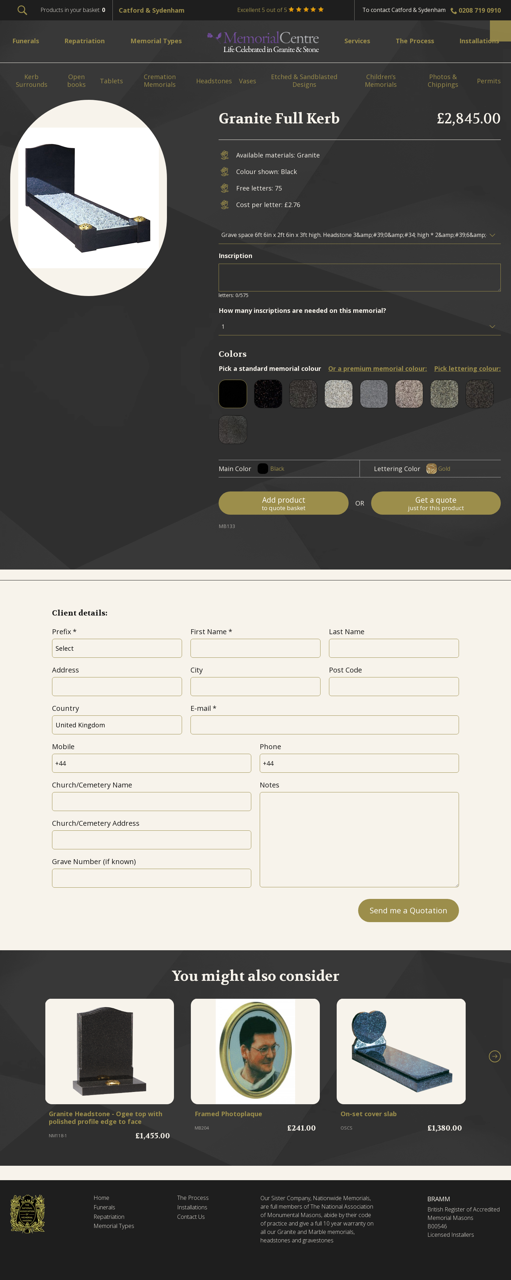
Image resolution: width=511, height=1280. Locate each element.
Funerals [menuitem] (28, 40)
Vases (247, 81)
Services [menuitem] (354, 40)
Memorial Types (116, 1228)
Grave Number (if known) (94, 861)
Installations (194, 1208)
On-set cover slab (373, 1115)
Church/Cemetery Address (96, 823)
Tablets (111, 81)
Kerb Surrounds (31, 80)
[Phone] (359, 763)
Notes (269, 785)
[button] (495, 1063)
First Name (208, 631)
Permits (489, 81)
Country (65, 708)
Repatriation (110, 1218)
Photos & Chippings (443, 80)
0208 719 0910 (480, 10)
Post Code (345, 670)
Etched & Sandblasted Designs (304, 80)
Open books (76, 80)
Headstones (214, 81)
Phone (270, 746)
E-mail (200, 708)
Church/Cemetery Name (92, 785)
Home (102, 1198)
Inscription (235, 255)
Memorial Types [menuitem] (160, 40)
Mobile (63, 746)
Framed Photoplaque (234, 1115)
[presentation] (105, 908)
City (196, 670)
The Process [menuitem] (410, 40)
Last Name (346, 631)
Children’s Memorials (381, 80)
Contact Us (193, 1218)
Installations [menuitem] (475, 40)
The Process (195, 1198)
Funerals (105, 1208)
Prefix (61, 631)
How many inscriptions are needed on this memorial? (302, 310)
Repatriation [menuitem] (87, 40)
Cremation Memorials (160, 80)
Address (65, 670)
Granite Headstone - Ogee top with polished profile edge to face (105, 1124)
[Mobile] (152, 763)
